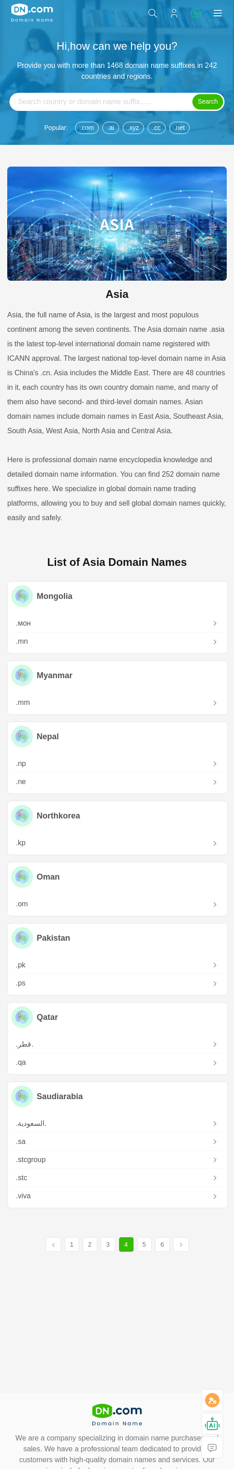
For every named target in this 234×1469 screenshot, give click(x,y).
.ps (117, 984)
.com (87, 127)
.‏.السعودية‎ (117, 1124)
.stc (117, 1178)
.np (117, 764)
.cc (157, 127)
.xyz (133, 127)
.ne (117, 782)
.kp (117, 843)
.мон (117, 623)
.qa (117, 1063)
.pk (117, 965)
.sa (117, 1142)
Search (208, 101)
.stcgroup (117, 1160)
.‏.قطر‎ (117, 1044)
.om (117, 905)
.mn (117, 642)
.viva (117, 1197)
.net (179, 127)
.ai (110, 127)
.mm (117, 703)
